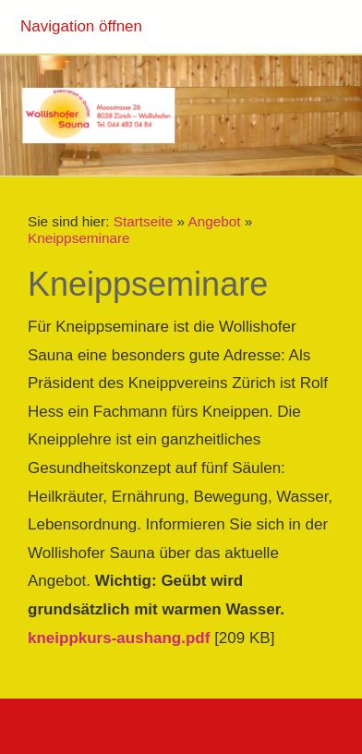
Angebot (213, 221)
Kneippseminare (79, 238)
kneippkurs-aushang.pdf (119, 638)
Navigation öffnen (81, 26)
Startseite (144, 221)
